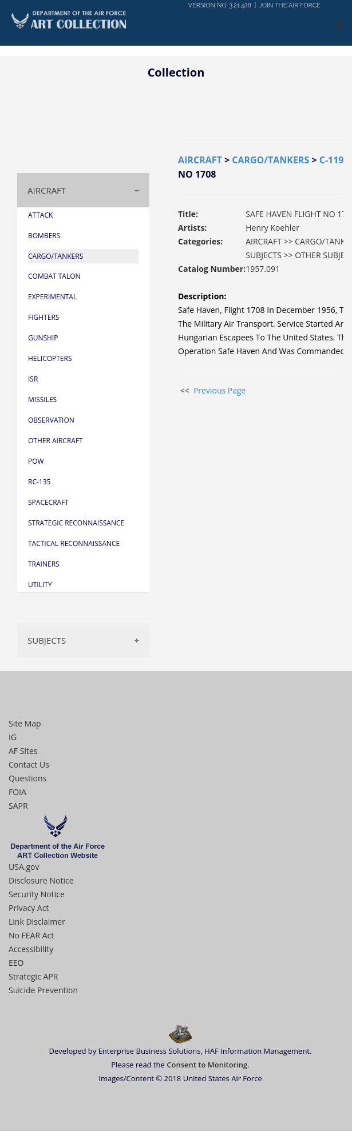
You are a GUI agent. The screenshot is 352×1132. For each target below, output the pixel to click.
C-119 (331, 161)
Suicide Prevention (43, 991)
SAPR (18, 806)
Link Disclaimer (37, 922)
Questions (27, 779)
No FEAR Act (31, 936)
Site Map (25, 724)
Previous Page (219, 391)
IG (13, 738)
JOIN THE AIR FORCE (290, 5)
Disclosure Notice (41, 881)
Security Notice (37, 895)
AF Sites (23, 751)
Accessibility (31, 950)
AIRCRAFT (46, 191)
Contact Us (29, 765)
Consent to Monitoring (207, 1066)
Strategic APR (33, 977)
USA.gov (24, 867)
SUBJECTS (46, 641)
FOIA (17, 793)
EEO (16, 963)
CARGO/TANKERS (270, 161)
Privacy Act (29, 909)
